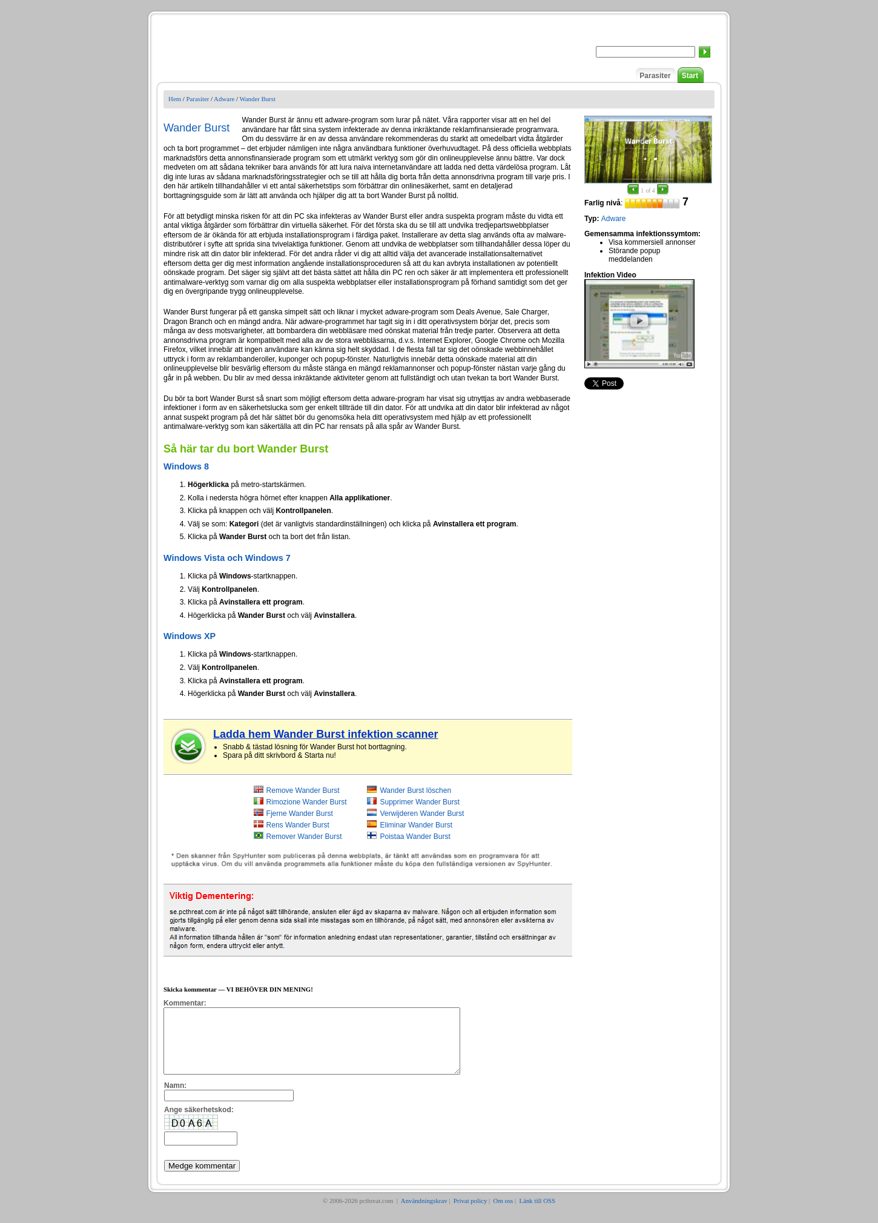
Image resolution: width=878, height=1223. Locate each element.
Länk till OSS (537, 1213)
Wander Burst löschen (415, 790)
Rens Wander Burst (297, 825)
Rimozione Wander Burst (306, 802)
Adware (224, 98)
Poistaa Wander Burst (415, 836)
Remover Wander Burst (304, 836)
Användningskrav (424, 1213)
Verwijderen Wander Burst (422, 813)
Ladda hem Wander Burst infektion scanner (325, 734)
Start (690, 75)
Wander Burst (257, 98)
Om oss (503, 1213)
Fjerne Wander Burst (299, 813)
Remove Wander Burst (303, 790)
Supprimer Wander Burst (420, 802)
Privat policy (470, 1213)
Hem (174, 98)
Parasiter (654, 75)
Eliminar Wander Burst (416, 825)
